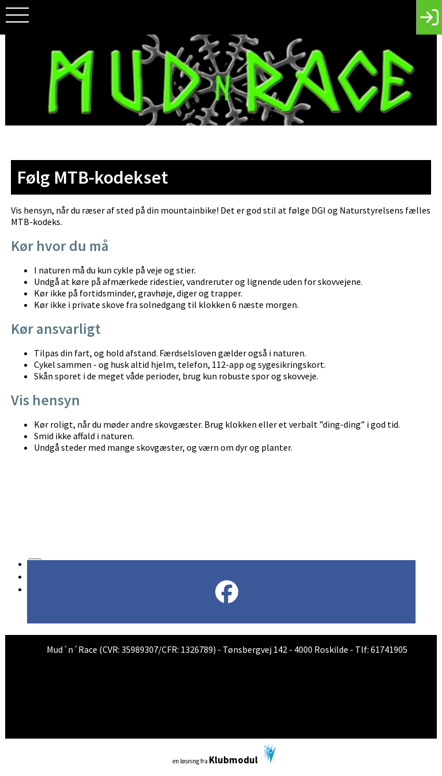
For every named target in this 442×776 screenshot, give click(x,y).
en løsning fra (224, 754)
